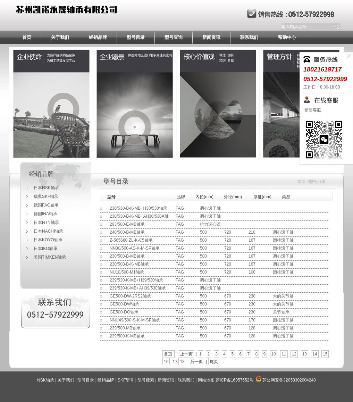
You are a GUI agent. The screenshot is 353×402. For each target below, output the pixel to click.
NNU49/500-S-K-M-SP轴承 (135, 320)
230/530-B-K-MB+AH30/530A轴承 (139, 220)
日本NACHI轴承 (48, 231)
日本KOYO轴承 (48, 239)
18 (182, 361)
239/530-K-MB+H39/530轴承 (136, 280)
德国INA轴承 (45, 213)
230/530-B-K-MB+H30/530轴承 (138, 208)
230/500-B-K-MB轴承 (129, 264)
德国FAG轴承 (46, 205)
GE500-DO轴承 (124, 312)
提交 (337, 26)
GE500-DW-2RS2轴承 (130, 296)
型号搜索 (145, 380)
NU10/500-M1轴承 (127, 272)
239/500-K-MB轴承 (127, 336)
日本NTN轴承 (46, 222)
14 (314, 354)
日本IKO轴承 (46, 248)
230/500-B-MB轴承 (127, 256)
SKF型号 (126, 380)
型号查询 (174, 37)
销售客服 (312, 110)
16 (166, 361)
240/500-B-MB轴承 (127, 232)
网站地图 (206, 380)
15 (325, 354)
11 (283, 354)
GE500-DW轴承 (124, 304)
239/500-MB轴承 (125, 328)
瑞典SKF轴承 (46, 196)
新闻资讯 (211, 37)
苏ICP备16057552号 (234, 380)
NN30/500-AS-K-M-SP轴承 (135, 248)
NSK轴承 (45, 380)
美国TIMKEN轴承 (50, 257)
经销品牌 (98, 37)
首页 (26, 37)
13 (304, 354)
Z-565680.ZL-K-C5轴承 (131, 240)
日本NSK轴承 (46, 187)
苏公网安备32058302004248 (289, 380)
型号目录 (136, 37)
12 (294, 354)
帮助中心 (287, 37)
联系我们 (249, 37)
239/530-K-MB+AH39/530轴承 (138, 288)
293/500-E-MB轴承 (127, 224)
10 (273, 354)
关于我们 (60, 37)
